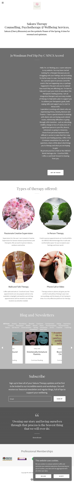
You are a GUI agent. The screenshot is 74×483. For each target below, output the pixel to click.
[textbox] (29, 399)
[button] (6, 3)
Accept (61, 476)
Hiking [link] (59, 324)
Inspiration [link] (67, 324)
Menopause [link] (20, 325)
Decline (43, 476)
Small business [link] (26, 327)
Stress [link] (52, 327)
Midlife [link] (28, 325)
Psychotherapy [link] (64, 325)
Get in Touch (55, 172)
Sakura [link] (7, 327)
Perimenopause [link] (51, 325)
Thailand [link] (59, 327)
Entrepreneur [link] (49, 324)
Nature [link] (35, 325)
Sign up (59, 399)
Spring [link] (36, 327)
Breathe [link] (31, 324)
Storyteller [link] (44, 327)
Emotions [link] (40, 324)
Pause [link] (42, 325)
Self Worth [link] (15, 327)
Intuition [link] (11, 325)
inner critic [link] (43, 329)
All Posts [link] (6, 324)
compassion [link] (33, 329)
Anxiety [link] (14, 324)
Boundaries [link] (22, 324)
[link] (37, 2)
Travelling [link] (67, 327)
